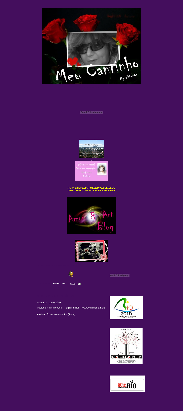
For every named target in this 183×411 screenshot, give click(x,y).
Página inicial (71, 307)
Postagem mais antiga (93, 307)
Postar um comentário (49, 302)
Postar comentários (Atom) (60, 314)
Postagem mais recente (49, 307)
